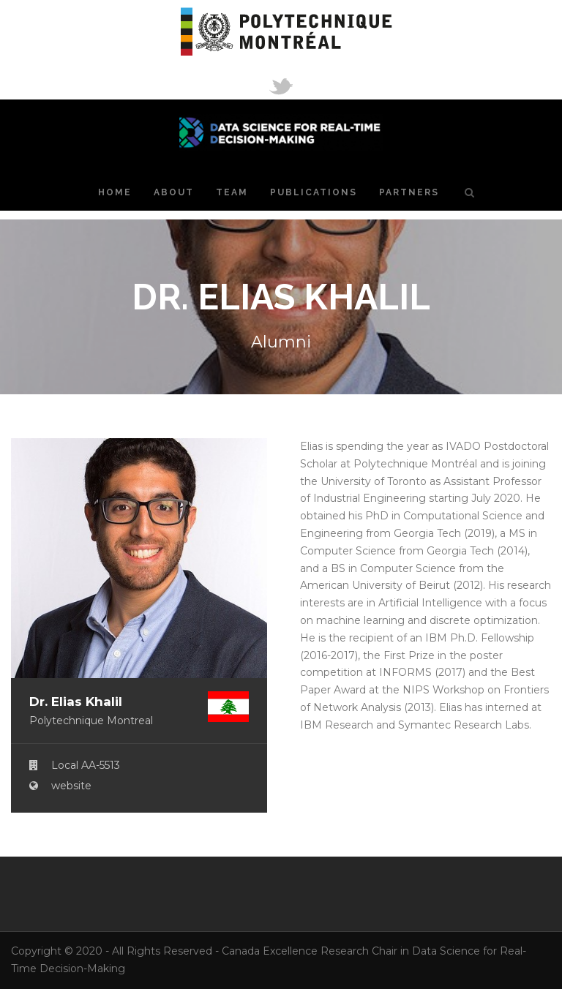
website (71, 785)
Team (232, 192)
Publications (313, 192)
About (174, 192)
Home (115, 192)
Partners (409, 192)
